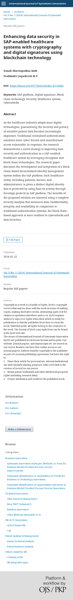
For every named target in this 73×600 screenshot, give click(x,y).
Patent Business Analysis (20, 546)
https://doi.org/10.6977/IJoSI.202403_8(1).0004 (36, 85)
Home (7, 11)
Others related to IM (16, 551)
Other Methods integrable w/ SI (24, 514)
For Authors (11, 408)
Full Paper (14, 239)
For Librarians (13, 413)
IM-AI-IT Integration (16, 520)
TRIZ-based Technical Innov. (22, 498)
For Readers (11, 402)
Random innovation (17, 509)
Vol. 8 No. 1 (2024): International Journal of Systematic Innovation (32, 17)
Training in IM (15, 557)
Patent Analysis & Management (22, 535)
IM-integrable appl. (17, 562)
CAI (9, 530)
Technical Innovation (16, 493)
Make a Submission (19, 429)
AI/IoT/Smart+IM (16, 525)
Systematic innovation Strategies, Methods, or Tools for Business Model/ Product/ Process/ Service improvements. (36, 467)
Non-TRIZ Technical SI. (19, 504)
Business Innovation (16, 458)
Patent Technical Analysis (20, 541)
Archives (19, 11)
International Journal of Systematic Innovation (37, 3)
